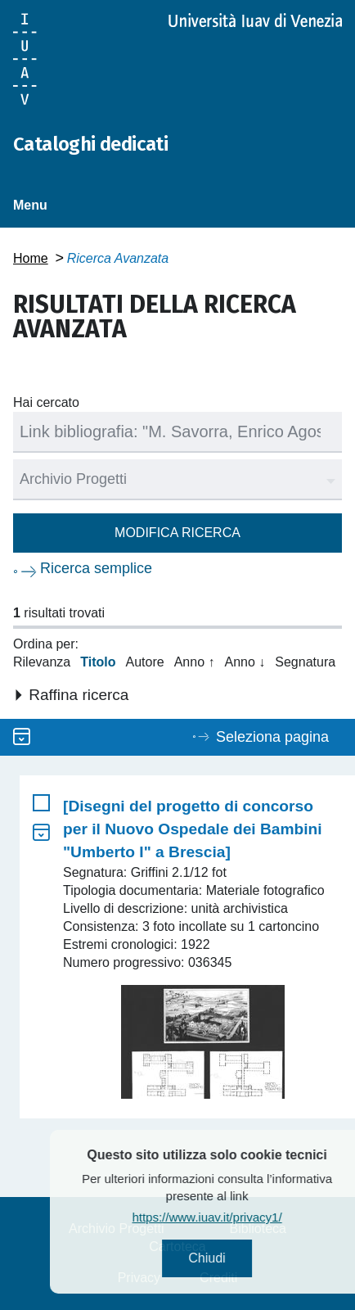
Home (30, 258)
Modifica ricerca (177, 533)
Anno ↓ (244, 662)
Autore (145, 662)
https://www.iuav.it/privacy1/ (233, 1217)
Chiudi (233, 1258)
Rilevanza (41, 662)
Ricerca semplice (96, 568)
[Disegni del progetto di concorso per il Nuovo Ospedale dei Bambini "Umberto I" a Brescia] (192, 829)
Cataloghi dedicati (90, 144)
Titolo (97, 662)
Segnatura (305, 662)
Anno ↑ (194, 662)
